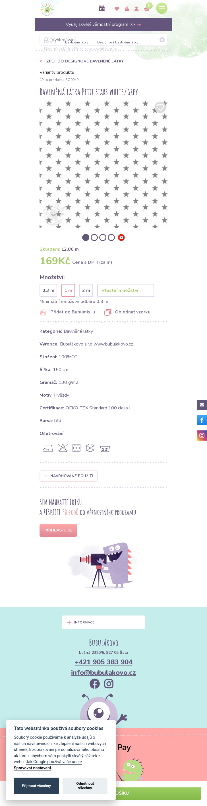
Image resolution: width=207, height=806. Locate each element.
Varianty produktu (57, 72)
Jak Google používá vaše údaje (54, 761)
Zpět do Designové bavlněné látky (85, 61)
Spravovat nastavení (32, 768)
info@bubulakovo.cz (103, 672)
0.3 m (48, 290)
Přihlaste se (58, 530)
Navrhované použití (68, 476)
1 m (68, 290)
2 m (86, 290)
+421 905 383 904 (104, 662)
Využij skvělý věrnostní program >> (103, 24)
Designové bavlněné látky (117, 42)
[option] (103, 164)
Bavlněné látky (76, 42)
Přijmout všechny (36, 786)
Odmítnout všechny (85, 785)
